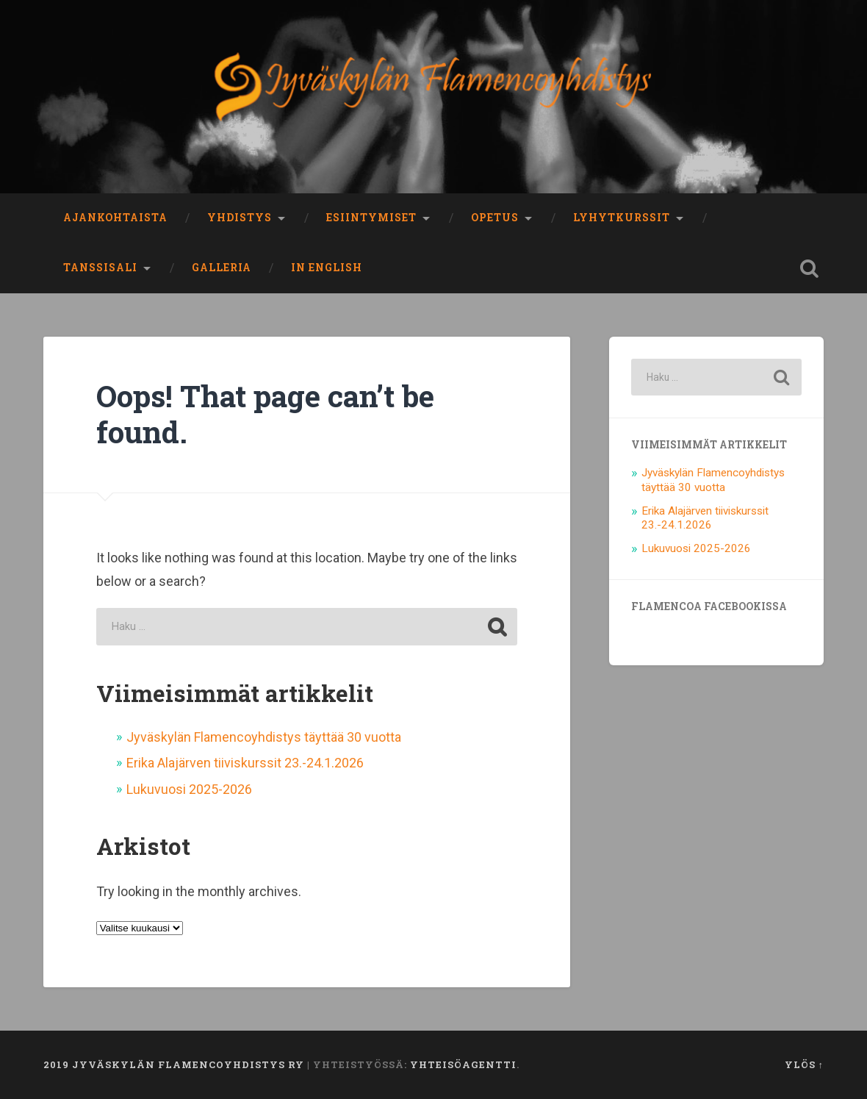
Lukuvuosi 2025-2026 (189, 789)
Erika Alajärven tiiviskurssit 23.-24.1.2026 (245, 762)
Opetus (495, 217)
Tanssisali (100, 267)
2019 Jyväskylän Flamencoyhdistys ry (173, 1064)
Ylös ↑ (804, 1064)
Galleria (221, 267)
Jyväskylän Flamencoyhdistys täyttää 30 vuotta (263, 737)
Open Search (809, 268)
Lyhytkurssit (621, 217)
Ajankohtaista (115, 217)
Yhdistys (239, 217)
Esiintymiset (371, 217)
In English (326, 267)
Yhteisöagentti (463, 1064)
